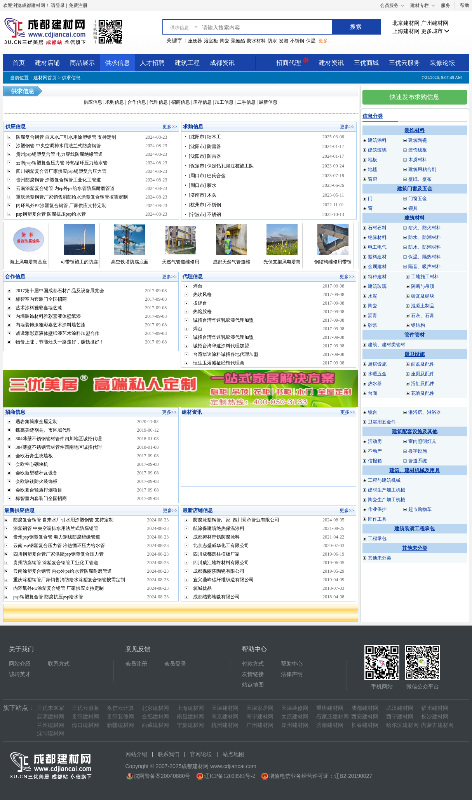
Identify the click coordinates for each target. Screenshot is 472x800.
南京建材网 (225, 717)
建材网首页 (45, 77)
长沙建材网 (434, 717)
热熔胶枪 (202, 311)
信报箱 (375, 461)
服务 (445, 5)
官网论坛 (201, 754)
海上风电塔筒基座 (28, 262)
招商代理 (292, 61)
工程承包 (377, 538)
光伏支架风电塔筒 (282, 262)
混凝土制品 (422, 305)
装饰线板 (417, 150)
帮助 (464, 5)
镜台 (372, 412)
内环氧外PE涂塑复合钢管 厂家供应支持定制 (61, 205)
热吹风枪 (202, 294)
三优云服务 (404, 62)
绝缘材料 (377, 237)
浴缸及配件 (422, 383)
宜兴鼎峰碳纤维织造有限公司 (223, 579)
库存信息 (202, 102)
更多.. (324, 41)
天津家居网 (259, 708)
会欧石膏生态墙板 (34, 455)
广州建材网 (434, 23)
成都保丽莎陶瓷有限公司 (218, 571)
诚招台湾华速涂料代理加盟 (221, 346)
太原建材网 (294, 717)
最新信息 (268, 102)
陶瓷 (224, 41)
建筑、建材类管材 (386, 344)
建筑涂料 (377, 140)
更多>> (169, 126)
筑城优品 (202, 588)
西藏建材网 (155, 725)
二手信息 (246, 102)
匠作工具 (377, 519)
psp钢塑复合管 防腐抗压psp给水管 (51, 214)
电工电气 (377, 247)
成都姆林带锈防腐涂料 (216, 537)
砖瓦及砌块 (422, 296)
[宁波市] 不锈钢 (205, 214)
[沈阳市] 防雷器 (205, 146)
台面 (372, 393)
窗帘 (372, 179)
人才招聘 (152, 62)
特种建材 (377, 276)
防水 (272, 41)
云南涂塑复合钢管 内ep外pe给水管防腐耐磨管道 (65, 188)
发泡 (283, 41)
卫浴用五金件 (382, 422)
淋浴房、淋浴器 (424, 412)
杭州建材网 (225, 725)
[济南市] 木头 (202, 195)
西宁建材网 (399, 717)
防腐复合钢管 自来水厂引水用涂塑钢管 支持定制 (66, 137)
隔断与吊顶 (422, 286)
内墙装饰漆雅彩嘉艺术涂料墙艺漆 (50, 325)
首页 (18, 62)
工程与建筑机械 (384, 480)
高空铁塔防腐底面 (129, 262)
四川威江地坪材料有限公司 (221, 562)
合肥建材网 (155, 717)
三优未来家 (50, 708)
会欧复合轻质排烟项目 (39, 490)
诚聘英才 (20, 674)
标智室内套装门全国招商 (41, 299)
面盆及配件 (422, 364)
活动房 (375, 441)
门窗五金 (417, 198)
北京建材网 (406, 23)
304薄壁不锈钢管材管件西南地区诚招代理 (59, 447)
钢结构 (418, 325)
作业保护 (377, 509)
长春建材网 (364, 725)
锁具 (413, 208)
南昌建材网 (190, 717)
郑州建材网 (294, 725)
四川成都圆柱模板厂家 (216, 554)
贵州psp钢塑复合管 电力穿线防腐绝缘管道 (59, 154)
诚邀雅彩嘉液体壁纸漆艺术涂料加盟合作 (57, 333)
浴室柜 (211, 41)
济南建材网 (329, 725)
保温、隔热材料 (424, 257)
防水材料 (256, 41)
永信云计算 (120, 708)
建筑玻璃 (377, 150)
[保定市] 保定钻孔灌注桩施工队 (221, 166)
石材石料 (377, 227)
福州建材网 (434, 708)
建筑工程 (187, 62)
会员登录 (175, 664)
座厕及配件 (422, 373)
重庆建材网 (329, 708)
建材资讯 (331, 62)
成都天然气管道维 (231, 262)
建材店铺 (47, 62)
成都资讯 (222, 62)
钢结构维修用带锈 (333, 262)
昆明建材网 (50, 717)
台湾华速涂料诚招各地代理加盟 (225, 354)
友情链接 (253, 674)
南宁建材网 (259, 717)
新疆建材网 (120, 725)
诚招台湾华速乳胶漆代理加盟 (223, 320)
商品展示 (82, 62)
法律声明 (292, 674)
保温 (310, 41)
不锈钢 (297, 41)
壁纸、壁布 (420, 179)
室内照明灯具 (422, 441)
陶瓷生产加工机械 (386, 499)
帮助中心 (292, 664)
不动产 (375, 451)
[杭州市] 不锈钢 (205, 204)
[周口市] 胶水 (202, 185)
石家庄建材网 (332, 717)
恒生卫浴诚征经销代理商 (218, 363)
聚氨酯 (238, 41)
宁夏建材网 (190, 725)
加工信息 (224, 102)
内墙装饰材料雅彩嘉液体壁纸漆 (48, 316)
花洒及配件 (422, 393)
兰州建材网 (50, 725)
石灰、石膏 (422, 315)
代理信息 (158, 102)
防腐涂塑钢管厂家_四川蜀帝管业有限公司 (236, 520)
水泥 (372, 296)
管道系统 (417, 461)
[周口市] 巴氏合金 (207, 175)
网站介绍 (20, 664)
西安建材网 (364, 717)
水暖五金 (377, 373)
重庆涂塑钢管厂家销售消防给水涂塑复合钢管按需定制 (72, 197)
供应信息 (93, 102)
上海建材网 (406, 31)
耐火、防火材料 (424, 227)
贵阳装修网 (120, 717)
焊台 (197, 286)
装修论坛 (442, 62)
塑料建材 (377, 257)
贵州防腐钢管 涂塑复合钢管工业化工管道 (58, 180)
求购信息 (114, 102)
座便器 (195, 41)
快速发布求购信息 (414, 97)
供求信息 (117, 62)
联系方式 (59, 664)
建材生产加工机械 (386, 490)
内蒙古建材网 (437, 725)
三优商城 (366, 62)
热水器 (375, 383)
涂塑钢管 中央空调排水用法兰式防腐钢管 (58, 145)
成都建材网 (364, 708)
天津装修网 (294, 708)
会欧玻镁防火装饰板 (36, 481)
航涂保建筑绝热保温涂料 (218, 528)
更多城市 (435, 31)
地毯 (372, 169)
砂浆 (372, 325)
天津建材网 (225, 708)
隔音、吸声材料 (424, 266)
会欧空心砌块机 (32, 464)
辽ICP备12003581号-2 (229, 776)
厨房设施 (377, 364)
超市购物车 (420, 509)
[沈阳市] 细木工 (205, 136)
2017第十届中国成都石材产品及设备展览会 (60, 290)
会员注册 (136, 664)
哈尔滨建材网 (402, 725)
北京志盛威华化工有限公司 (221, 545)
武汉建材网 (399, 708)
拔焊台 (200, 303)
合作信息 (136, 102)
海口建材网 (85, 725)
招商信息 (180, 102)
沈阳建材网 (50, 733)
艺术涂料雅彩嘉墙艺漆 (39, 307)
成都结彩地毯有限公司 (216, 597)
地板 (372, 159)
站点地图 (253, 685)
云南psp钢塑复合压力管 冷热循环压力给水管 (62, 163)
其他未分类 (379, 558)
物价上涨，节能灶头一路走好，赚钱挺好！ (60, 342)
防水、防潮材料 (424, 237)
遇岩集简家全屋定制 (36, 421)
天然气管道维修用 (180, 262)
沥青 (372, 315)
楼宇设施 (417, 451)
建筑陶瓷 (417, 140)
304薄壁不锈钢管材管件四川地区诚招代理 (59, 438)
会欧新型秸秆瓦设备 (36, 473)
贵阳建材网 (85, 717)
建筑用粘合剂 (422, 169)
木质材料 (417, 159)
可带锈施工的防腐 (79, 262)
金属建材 (377, 266)
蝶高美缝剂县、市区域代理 (43, 430)
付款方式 (253, 664)
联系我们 (168, 754)
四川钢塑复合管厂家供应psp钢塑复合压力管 (61, 171)
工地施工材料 (425, 276)
